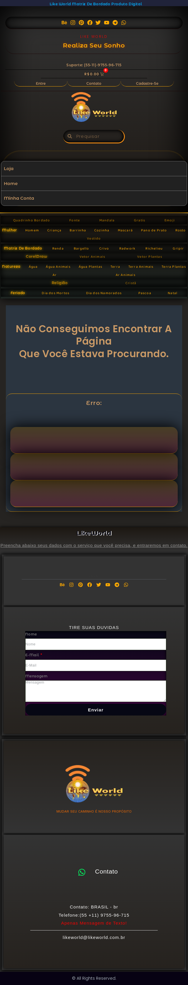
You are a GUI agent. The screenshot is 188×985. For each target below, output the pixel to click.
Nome (31, 634)
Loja (9, 168)
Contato (93, 83)
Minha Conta (19, 198)
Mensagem (36, 676)
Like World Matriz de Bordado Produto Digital (96, 4)
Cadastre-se (147, 83)
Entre (41, 83)
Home (11, 183)
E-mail (32, 655)
